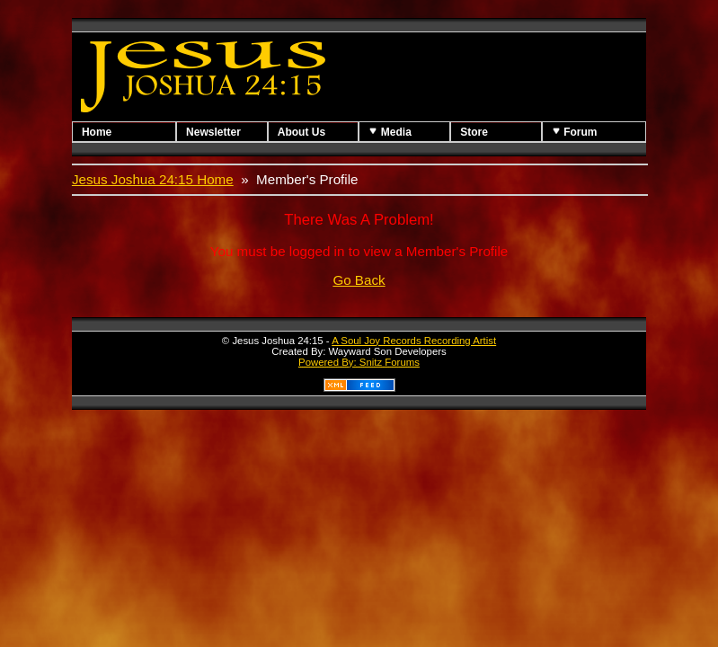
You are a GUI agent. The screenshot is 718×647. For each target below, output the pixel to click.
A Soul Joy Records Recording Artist (414, 340)
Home (96, 132)
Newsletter (213, 132)
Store (474, 132)
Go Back (358, 280)
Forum (575, 131)
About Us (301, 132)
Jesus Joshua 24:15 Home (153, 179)
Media (389, 131)
